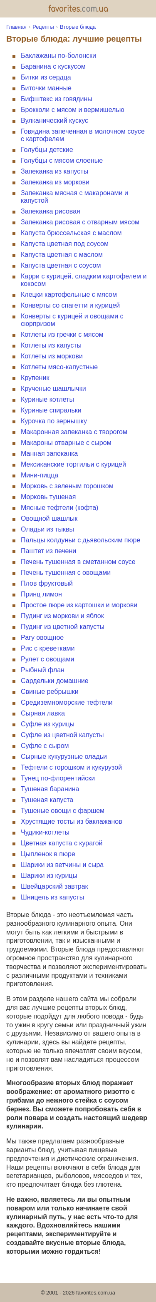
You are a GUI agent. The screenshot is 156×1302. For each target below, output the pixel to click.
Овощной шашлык (49, 518)
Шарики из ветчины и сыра (62, 864)
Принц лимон (41, 594)
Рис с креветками (48, 648)
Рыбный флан (42, 669)
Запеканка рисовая (50, 211)
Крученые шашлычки (53, 388)
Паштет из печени (48, 550)
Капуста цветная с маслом (62, 254)
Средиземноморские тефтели (67, 702)
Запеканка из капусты (54, 171)
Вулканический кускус (54, 120)
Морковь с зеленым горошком (67, 485)
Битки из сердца (46, 77)
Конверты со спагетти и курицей (70, 305)
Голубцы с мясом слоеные (62, 160)
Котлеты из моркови (52, 356)
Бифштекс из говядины (56, 98)
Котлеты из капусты (51, 345)
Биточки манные (46, 88)
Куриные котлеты (47, 399)
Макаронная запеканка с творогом (74, 431)
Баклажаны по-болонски (58, 55)
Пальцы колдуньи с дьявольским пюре (80, 540)
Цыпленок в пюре (48, 853)
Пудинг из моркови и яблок (62, 615)
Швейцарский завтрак (54, 886)
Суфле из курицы (47, 724)
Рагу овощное (42, 637)
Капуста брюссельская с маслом (71, 232)
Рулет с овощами (47, 659)
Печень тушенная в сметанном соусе (78, 561)
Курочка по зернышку (54, 421)
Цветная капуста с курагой (61, 843)
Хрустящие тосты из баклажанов (71, 821)
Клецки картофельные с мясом (69, 294)
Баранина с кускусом (53, 66)
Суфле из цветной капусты (62, 734)
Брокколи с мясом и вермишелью (72, 109)
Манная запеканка (49, 453)
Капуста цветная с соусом (61, 265)
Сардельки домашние (55, 680)
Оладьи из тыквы (47, 529)
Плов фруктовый (47, 583)
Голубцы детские (47, 149)
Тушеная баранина (50, 789)
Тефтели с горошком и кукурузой (71, 767)
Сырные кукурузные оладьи (64, 756)
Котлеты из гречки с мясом (62, 334)
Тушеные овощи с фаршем (62, 810)
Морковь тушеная (48, 496)
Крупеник (35, 377)
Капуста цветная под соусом (65, 243)
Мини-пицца (39, 475)
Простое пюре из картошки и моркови (79, 605)
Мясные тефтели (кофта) (59, 507)
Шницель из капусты (52, 897)
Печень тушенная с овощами (66, 572)
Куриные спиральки (51, 410)
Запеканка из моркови (55, 182)
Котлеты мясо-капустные (59, 366)
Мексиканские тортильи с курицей (73, 464)
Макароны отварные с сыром (66, 442)
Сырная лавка (43, 713)
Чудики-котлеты (45, 832)
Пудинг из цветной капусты (62, 626)
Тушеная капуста (47, 799)
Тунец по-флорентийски (58, 778)
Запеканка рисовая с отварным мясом (80, 222)
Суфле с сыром (45, 745)
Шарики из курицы (49, 875)
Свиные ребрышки (50, 691)
